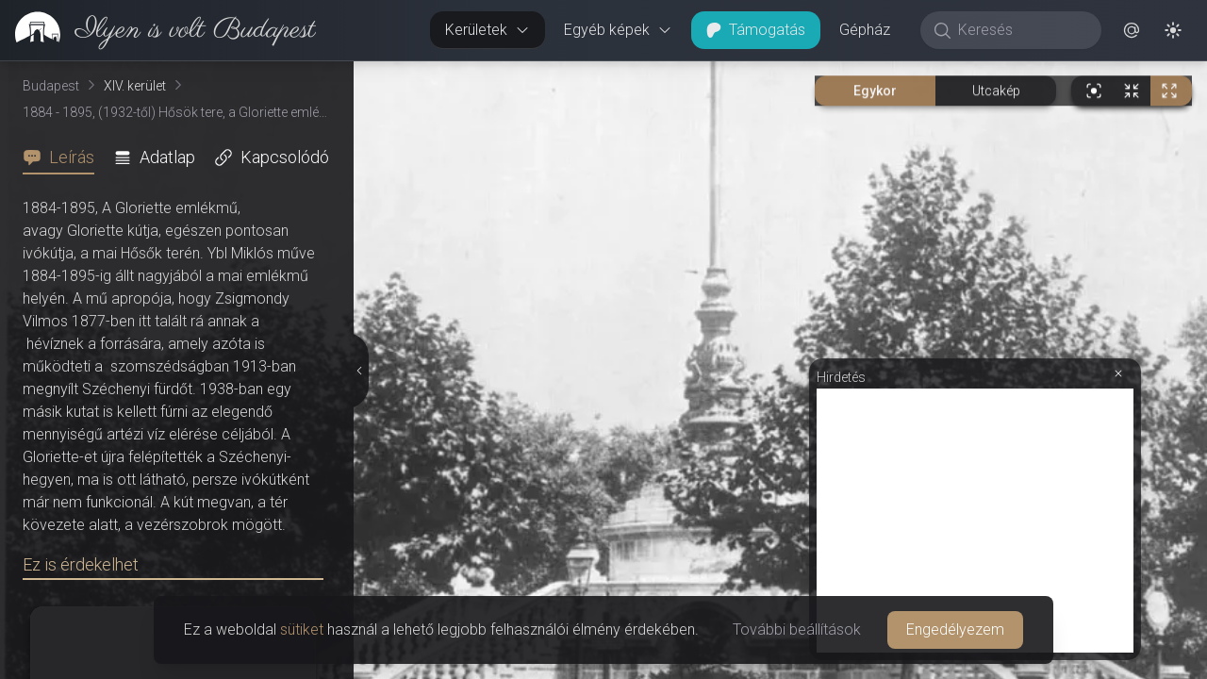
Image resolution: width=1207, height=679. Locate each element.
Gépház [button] (864, 30)
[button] (1131, 30)
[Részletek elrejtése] (358, 370)
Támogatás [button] (755, 30)
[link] (158, 30)
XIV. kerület (135, 85)
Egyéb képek (618, 30)
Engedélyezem (955, 629)
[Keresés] (1020, 30)
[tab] (64, 157)
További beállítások (797, 629)
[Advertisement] (975, 521)
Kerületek (487, 30)
